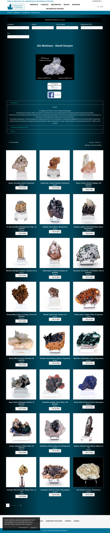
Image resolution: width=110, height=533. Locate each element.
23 (20, 505)
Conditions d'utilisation (54, 521)
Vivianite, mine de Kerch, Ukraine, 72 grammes (55, 358)
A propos (68, 521)
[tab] (55, 103)
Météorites (56, 4)
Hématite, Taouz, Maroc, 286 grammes (55, 227)
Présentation (14, 102)
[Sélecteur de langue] (97, 1)
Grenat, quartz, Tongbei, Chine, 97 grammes (88, 314)
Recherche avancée (55, 9)
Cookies (76, 521)
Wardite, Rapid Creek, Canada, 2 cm (55, 314)
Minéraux (34, 4)
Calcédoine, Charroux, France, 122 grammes (55, 490)
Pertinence (98, 142)
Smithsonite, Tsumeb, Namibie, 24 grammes (55, 183)
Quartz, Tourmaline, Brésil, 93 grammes (21, 183)
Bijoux (66, 4)
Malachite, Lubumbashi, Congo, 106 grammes (88, 358)
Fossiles (44, 4)
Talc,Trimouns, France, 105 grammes (88, 490)
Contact (12, 131)
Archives (76, 4)
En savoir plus (23, 527)
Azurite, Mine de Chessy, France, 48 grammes (88, 402)
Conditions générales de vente (19, 127)
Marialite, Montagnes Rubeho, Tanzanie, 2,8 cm (21, 270)
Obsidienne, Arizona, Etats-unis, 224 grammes (55, 446)
